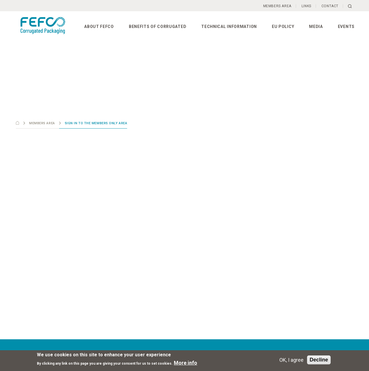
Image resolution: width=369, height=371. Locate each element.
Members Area (277, 6)
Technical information (229, 26)
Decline (319, 360)
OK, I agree (291, 360)
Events (346, 26)
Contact (329, 6)
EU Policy (283, 26)
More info (185, 363)
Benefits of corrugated (157, 26)
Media (316, 26)
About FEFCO (99, 26)
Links (306, 6)
